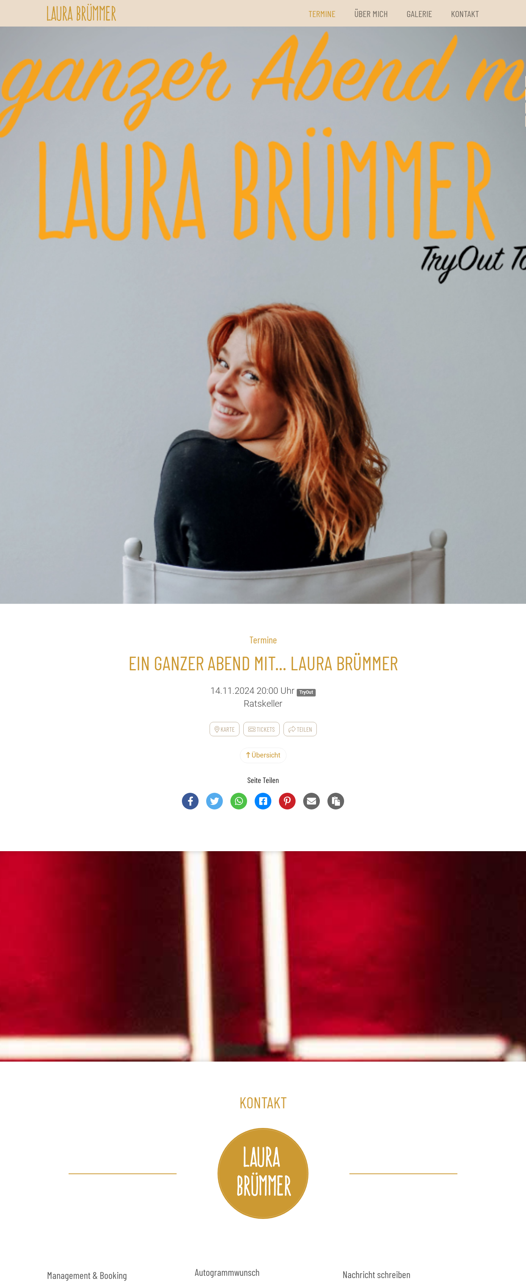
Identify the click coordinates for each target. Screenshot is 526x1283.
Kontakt (465, 13)
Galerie (419, 13)
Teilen (300, 729)
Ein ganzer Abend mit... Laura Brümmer (263, 662)
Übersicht (263, 755)
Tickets (261, 729)
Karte (224, 729)
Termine (321, 13)
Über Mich (371, 13)
